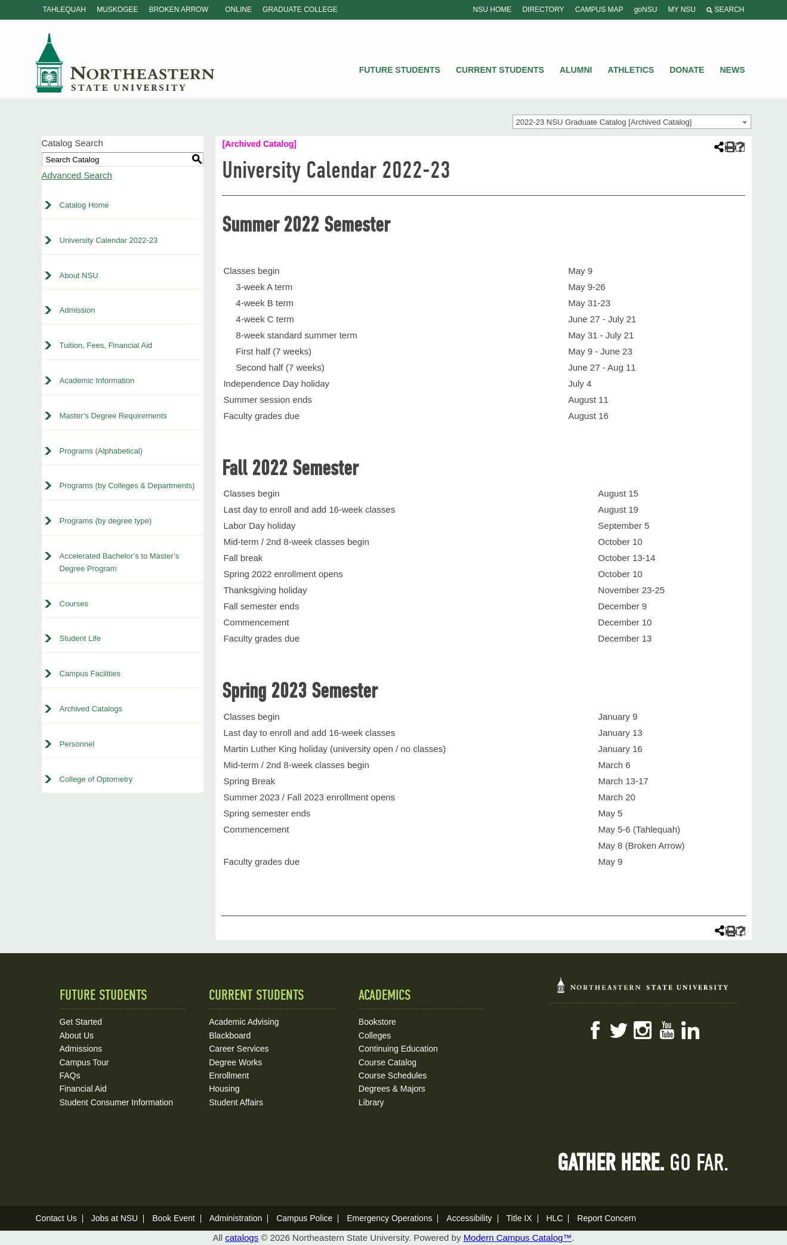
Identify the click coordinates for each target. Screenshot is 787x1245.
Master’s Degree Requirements (113, 415)
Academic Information (97, 380)
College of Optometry (96, 779)
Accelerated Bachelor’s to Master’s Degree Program (120, 562)
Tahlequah (64, 9)
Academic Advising (244, 1022)
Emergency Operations (389, 1218)
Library (371, 1102)
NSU (125, 63)
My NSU (682, 9)
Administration (236, 1218)
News (732, 70)
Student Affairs (236, 1102)
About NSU (79, 275)
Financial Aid (83, 1088)
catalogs (241, 1237)
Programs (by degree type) (106, 520)
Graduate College (300, 9)
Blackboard (230, 1035)
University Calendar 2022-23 (109, 240)
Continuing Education (398, 1048)
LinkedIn (690, 1030)
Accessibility (469, 1218)
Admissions (81, 1048)
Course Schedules (393, 1075)
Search (725, 9)
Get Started (81, 1022)
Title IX (519, 1218)
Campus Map (599, 9)
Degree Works (235, 1062)
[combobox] (632, 122)
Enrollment (229, 1075)
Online (238, 9)
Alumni (576, 70)
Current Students (500, 70)
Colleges (375, 1035)
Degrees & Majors (392, 1088)
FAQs (70, 1075)
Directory (543, 9)
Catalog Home (84, 205)
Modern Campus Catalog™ (518, 1237)
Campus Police (304, 1218)
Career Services (238, 1048)
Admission (77, 310)
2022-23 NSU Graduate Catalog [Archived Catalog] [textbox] (604, 122)
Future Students (399, 70)
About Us (77, 1035)
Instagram (643, 1030)
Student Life (80, 638)
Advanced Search (77, 175)
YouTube (666, 1030)
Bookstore (377, 1022)
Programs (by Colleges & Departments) (127, 485)
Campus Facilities (90, 673)
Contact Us (56, 1218)
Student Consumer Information (117, 1102)
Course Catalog (387, 1062)
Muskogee (117, 9)
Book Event (173, 1218)
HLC (554, 1218)
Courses (74, 603)
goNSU (646, 9)
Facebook (595, 1030)
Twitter (619, 1030)
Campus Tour (84, 1062)
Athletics (631, 70)
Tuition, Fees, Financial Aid (106, 345)
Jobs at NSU (114, 1218)
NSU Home (492, 9)
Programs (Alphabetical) (101, 450)
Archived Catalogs (91, 708)
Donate (686, 70)
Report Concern (606, 1218)
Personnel (77, 743)
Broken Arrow (178, 9)
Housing (224, 1088)
